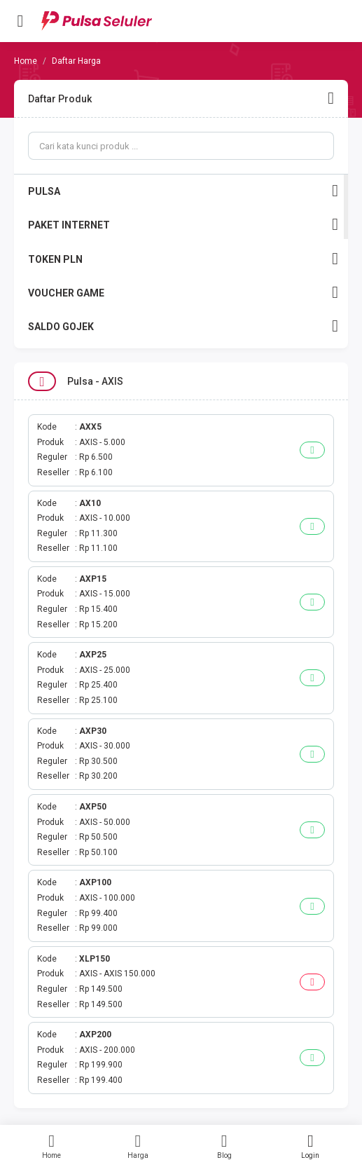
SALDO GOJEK (183, 326)
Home (51, 1146)
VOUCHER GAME (183, 292)
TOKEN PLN (183, 259)
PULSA (183, 191)
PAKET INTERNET (183, 225)
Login (310, 1146)
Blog (224, 1146)
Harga (138, 1146)
